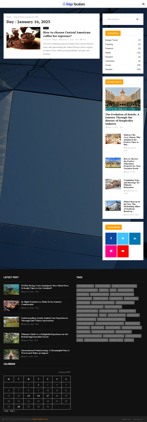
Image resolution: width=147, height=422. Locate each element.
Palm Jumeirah (83, 332)
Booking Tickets (125, 290)
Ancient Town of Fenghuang (124, 286)
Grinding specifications (87, 315)
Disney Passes (116, 298)
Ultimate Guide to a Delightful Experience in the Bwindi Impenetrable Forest (44, 335)
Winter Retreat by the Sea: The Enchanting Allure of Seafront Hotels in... (132, 206)
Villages (129, 340)
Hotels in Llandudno (86, 319)
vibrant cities (116, 340)
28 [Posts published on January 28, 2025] (19, 406)
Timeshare (110, 61)
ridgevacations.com (40, 419)
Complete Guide (101, 298)
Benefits (104, 290)
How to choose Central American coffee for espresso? (66, 34)
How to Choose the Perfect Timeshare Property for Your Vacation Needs (132, 163)
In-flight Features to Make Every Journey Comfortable (41, 303)
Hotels (46, 28)
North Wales (83, 327)
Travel (108, 65)
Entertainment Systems (87, 311)
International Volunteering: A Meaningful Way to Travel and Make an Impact (45, 351)
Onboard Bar (97, 327)
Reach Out (126, 419)
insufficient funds (85, 323)
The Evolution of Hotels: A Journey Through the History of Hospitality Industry (122, 119)
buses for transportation (122, 294)
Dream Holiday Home (125, 303)
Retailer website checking (103, 332)
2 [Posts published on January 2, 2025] (38, 385)
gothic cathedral (127, 311)
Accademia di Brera (85, 286)
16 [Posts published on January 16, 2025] (38, 395)
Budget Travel (111, 40)
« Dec (6, 411)
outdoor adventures (131, 327)
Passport (109, 57)
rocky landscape (123, 332)
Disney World (83, 303)
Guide (103, 315)
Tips (79, 340)
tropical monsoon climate (96, 340)
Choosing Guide (84, 298)
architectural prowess (87, 290)
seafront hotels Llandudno (89, 336)
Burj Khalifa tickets (99, 294)
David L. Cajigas (52, 39)
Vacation (108, 69)
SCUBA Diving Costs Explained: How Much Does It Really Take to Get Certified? (44, 286)
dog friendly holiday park (103, 303)
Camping (109, 44)
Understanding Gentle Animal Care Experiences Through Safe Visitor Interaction (44, 319)
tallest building (133, 336)
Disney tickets (131, 298)
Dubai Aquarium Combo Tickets (90, 307)
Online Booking (113, 327)
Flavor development (108, 311)
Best (113, 290)
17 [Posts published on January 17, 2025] (48, 395)
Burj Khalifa (82, 294)
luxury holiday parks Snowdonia (109, 323)
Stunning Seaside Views (113, 336)
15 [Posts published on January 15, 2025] (28, 395)
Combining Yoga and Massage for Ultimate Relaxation (132, 184)
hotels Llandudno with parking (111, 319)
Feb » (12, 411)
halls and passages (116, 315)
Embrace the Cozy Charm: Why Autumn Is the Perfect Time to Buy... (132, 140)
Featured (109, 48)
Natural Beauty (132, 323)
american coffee (103, 286)
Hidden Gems (133, 315)
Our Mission (138, 419)
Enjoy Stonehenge (113, 307)
